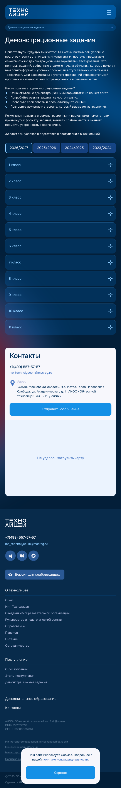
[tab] (18, 148)
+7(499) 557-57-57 (25, 367)
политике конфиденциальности (65, 759)
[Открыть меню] (108, 12)
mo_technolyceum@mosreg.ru (31, 373)
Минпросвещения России (21, 747)
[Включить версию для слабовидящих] (34, 575)
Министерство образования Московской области (36, 741)
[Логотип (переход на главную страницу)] (18, 12)
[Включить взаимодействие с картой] (60, 458)
